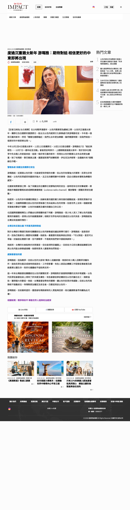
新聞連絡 (23, 401)
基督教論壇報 (24, 17)
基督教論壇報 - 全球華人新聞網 (17, 7)
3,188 (43, 121)
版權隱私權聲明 (90, 401)
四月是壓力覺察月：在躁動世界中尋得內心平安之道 (49, 382)
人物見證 (36, 17)
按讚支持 (50, 309)
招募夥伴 (77, 401)
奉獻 (111, 7)
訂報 (106, 7)
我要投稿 (34, 401)
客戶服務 (66, 401)
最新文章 (12, 17)
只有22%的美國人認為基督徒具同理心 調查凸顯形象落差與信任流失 (78, 383)
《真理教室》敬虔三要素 (18, 380)
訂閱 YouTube (78, 309)
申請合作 (55, 401)
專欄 (45, 17)
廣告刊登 (45, 401)
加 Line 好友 (21, 309)
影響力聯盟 (54, 17)
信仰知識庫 (77, 17)
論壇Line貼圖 (51, 408)
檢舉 (91, 62)
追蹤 (35, 62)
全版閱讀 (59, 7)
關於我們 (12, 401)
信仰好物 (48, 7)
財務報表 (103, 401)
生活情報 (65, 17)
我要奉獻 (88, 317)
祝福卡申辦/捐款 (117, 401)
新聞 (38, 7)
